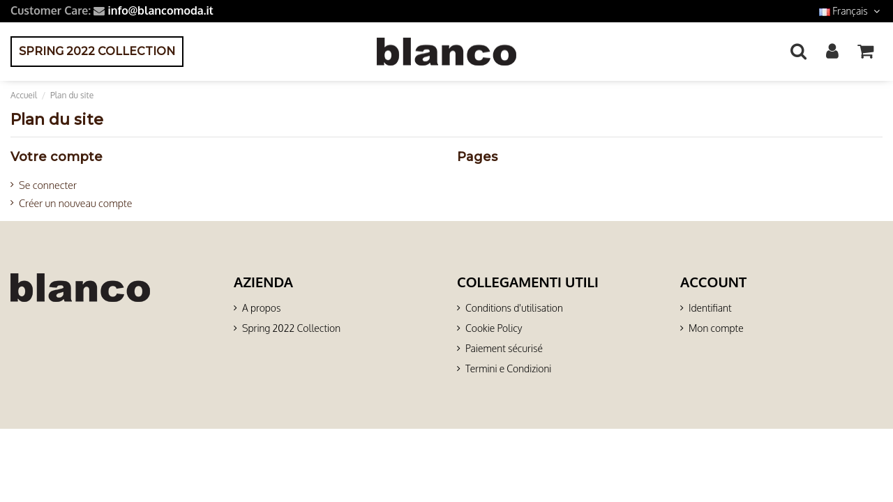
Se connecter (48, 184)
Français (851, 11)
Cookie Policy (493, 328)
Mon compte (716, 328)
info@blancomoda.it (160, 10)
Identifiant (710, 308)
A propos (261, 308)
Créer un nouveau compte (76, 203)
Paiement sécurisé (504, 348)
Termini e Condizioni (508, 368)
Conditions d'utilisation (514, 308)
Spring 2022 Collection (291, 328)
